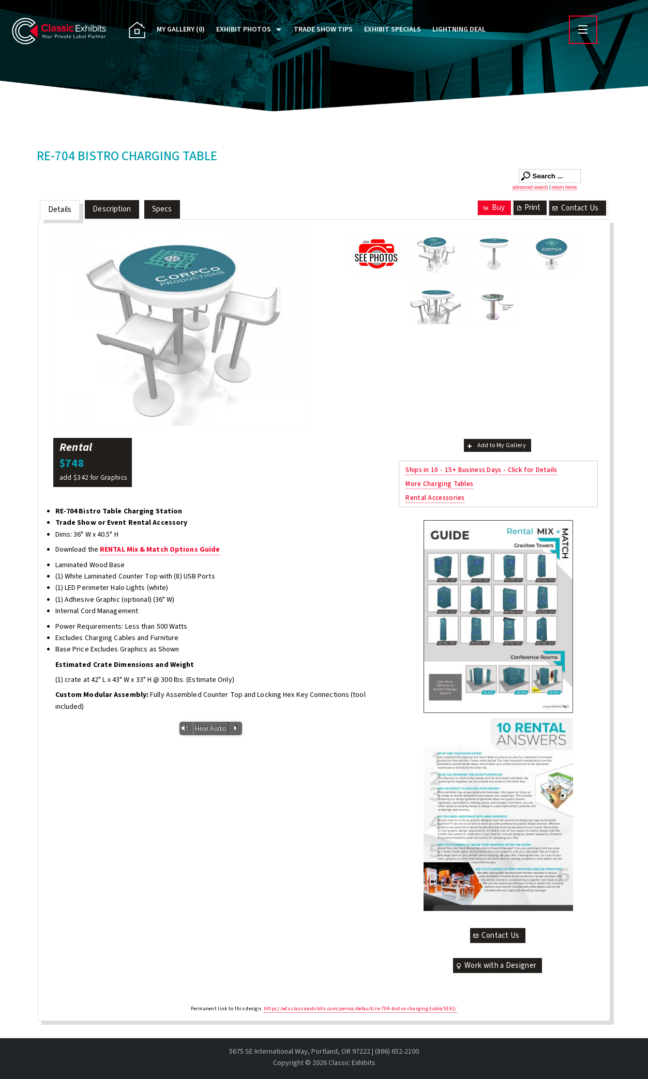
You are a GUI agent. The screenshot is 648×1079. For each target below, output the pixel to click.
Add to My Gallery (495, 445)
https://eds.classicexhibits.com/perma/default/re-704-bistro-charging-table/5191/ (360, 1008)
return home (564, 187)
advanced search (530, 187)
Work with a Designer (495, 965)
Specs (162, 209)
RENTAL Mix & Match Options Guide (160, 549)
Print (528, 207)
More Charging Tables (439, 484)
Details (59, 209)
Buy (493, 207)
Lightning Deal (459, 29)
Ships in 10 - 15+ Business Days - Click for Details (481, 470)
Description (112, 209)
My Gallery (181, 29)
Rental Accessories (434, 498)
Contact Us (574, 208)
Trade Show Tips (323, 29)
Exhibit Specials (392, 29)
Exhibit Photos (243, 29)
